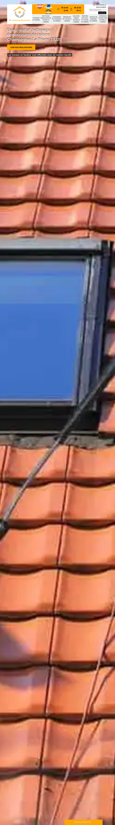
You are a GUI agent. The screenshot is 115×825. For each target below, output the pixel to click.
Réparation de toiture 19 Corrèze (67, 19)
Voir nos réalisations (21, 47)
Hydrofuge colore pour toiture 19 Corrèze (102, 19)
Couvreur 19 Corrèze (36, 19)
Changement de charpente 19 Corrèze (57, 19)
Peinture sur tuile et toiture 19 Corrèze (85, 19)
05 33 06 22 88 (62, 9)
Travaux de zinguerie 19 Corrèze (93, 19)
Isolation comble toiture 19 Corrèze (76, 19)
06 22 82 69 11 (75, 9)
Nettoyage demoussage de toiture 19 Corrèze (46, 19)
